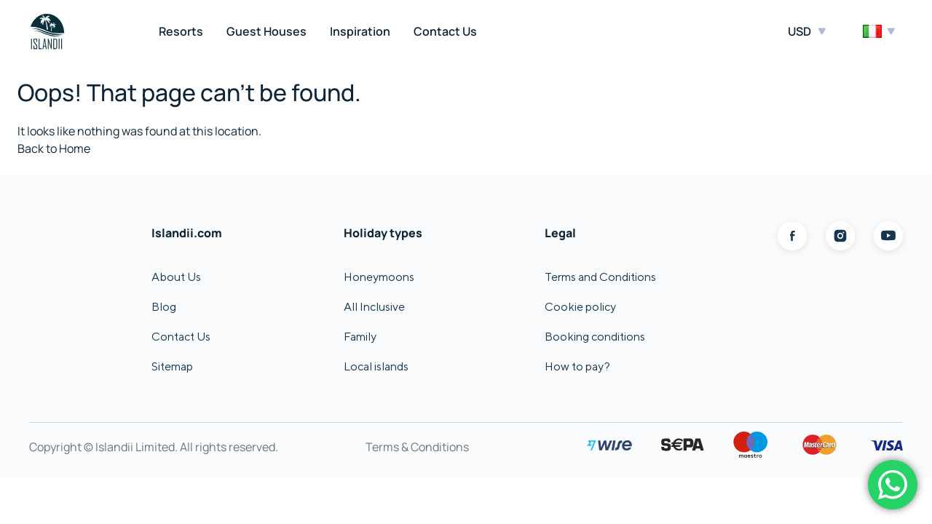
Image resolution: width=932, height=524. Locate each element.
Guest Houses (266, 31)
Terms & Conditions (417, 447)
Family (360, 337)
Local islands (376, 366)
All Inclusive (374, 307)
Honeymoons (379, 277)
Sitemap (172, 366)
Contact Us (445, 31)
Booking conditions (595, 337)
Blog (163, 307)
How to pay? (577, 366)
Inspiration (360, 31)
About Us (176, 277)
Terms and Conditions (600, 277)
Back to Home (53, 148)
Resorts (181, 31)
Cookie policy (580, 307)
